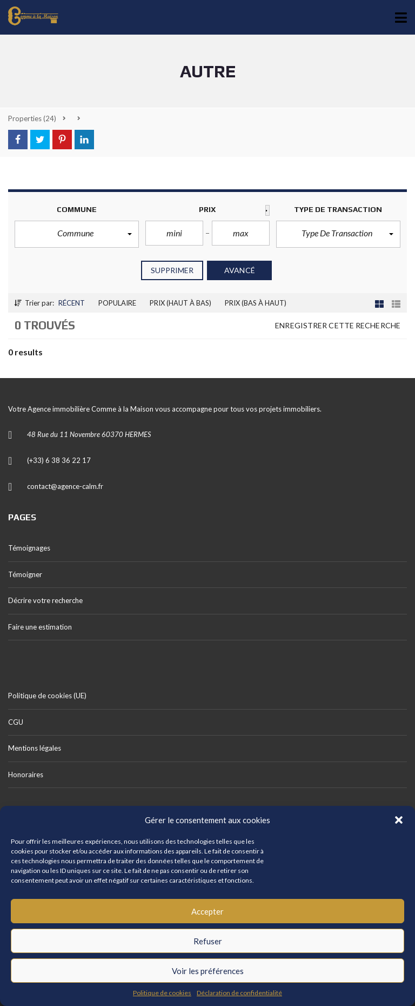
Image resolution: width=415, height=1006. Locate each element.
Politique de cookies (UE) (47, 695)
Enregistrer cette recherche (337, 325)
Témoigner (25, 574)
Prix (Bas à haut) (255, 303)
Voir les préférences (208, 971)
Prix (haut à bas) (180, 303)
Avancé (239, 270)
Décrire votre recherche (45, 600)
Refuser (207, 941)
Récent (71, 303)
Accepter (207, 911)
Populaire (117, 303)
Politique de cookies (162, 993)
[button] (398, 820)
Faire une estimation (40, 627)
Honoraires (25, 774)
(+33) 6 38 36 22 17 (59, 460)
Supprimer (172, 270)
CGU (15, 722)
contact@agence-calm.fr (65, 486)
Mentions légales (34, 748)
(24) (32, 118)
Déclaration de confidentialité (239, 993)
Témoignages (29, 548)
